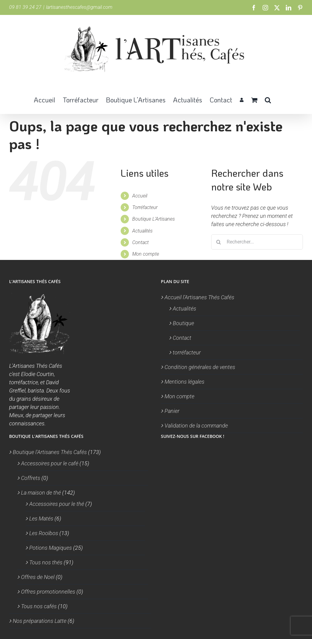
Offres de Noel (38, 577)
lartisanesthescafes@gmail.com (79, 7)
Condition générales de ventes (200, 367)
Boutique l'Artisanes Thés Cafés (50, 452)
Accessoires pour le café (49, 463)
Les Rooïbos (43, 533)
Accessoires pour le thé (56, 504)
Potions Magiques (50, 548)
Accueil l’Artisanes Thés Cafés (199, 297)
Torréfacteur (145, 207)
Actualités (142, 231)
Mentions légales (184, 381)
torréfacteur (187, 352)
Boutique (183, 323)
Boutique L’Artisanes (153, 219)
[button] (268, 99)
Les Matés (41, 518)
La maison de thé (41, 492)
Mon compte (145, 254)
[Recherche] (218, 242)
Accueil (139, 196)
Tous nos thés (45, 562)
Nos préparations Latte (39, 621)
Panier (172, 411)
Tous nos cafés (39, 606)
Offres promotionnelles (48, 591)
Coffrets (30, 478)
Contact (140, 242)
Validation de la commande (196, 425)
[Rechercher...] (257, 242)
